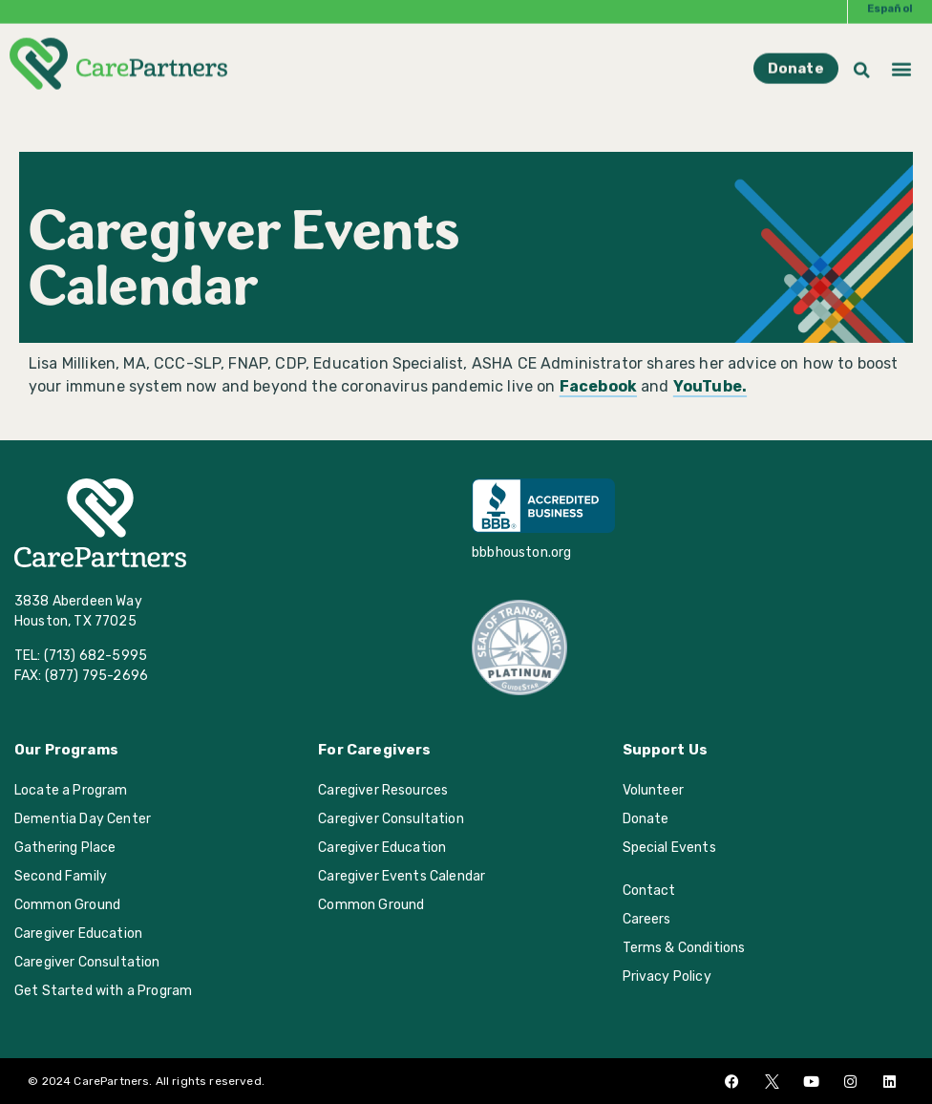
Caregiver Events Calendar (401, 876)
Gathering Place (65, 847)
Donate (646, 819)
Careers (647, 919)
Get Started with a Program (103, 991)
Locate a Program (71, 790)
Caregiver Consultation (87, 962)
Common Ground (67, 905)
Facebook (598, 386)
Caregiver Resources (383, 790)
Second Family (60, 876)
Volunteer (653, 790)
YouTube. (710, 386)
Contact (649, 890)
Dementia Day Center (82, 819)
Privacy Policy (667, 976)
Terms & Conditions (684, 948)
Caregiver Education (78, 933)
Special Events (669, 847)
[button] (902, 56)
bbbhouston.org (521, 552)
